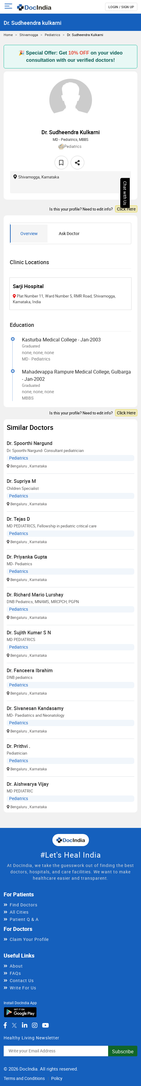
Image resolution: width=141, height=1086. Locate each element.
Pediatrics (52, 34)
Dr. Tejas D (18, 519)
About (16, 966)
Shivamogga (28, 34)
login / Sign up (121, 7)
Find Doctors (23, 905)
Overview (29, 233)
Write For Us (23, 988)
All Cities (19, 912)
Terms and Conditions (24, 1078)
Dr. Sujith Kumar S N (29, 632)
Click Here (126, 209)
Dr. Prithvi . (18, 746)
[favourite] (61, 162)
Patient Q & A (24, 919)
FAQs (15, 973)
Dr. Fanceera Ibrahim (30, 670)
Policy (56, 1078)
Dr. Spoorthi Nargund (29, 443)
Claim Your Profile (29, 939)
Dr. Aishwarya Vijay (28, 784)
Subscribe (122, 1051)
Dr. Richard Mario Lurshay (35, 594)
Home (8, 34)
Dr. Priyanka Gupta (27, 556)
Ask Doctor (69, 233)
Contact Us (22, 980)
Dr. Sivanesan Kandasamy (35, 708)
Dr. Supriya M (21, 481)
